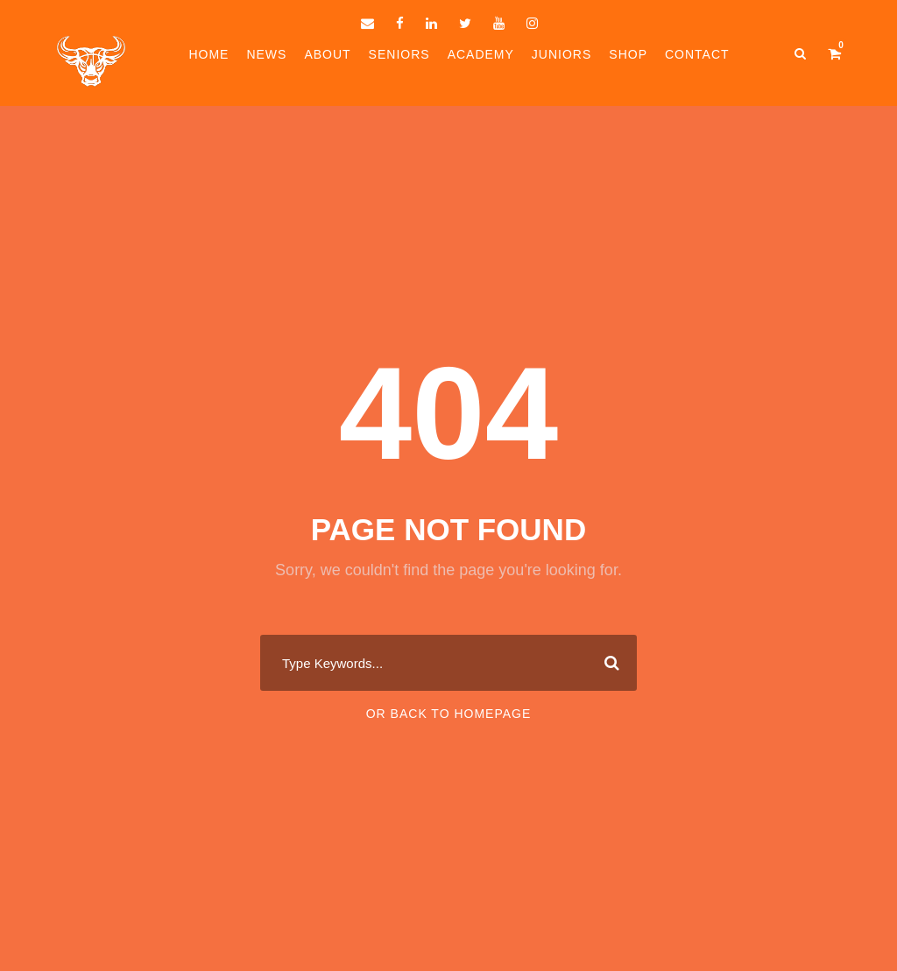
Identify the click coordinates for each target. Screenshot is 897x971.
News (266, 54)
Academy (481, 54)
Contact (697, 54)
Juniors (561, 54)
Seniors (399, 54)
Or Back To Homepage (449, 714)
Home (208, 54)
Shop (628, 54)
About (327, 54)
